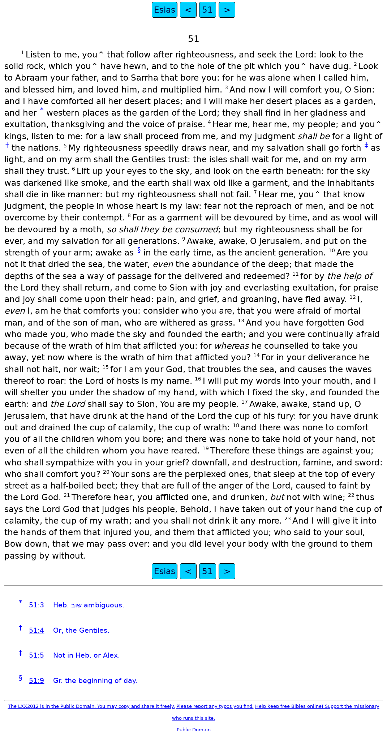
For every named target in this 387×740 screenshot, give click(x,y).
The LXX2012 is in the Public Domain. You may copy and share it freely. (91, 706)
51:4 (36, 630)
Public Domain (194, 729)
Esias (164, 9)
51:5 (36, 655)
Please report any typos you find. (215, 706)
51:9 (36, 680)
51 (207, 9)
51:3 (36, 605)
